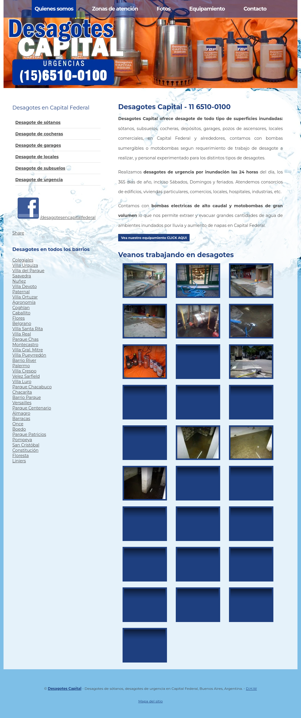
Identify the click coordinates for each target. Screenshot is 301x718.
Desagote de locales (36, 156)
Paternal (21, 291)
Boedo (19, 429)
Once (17, 424)
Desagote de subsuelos (40, 168)
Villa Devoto (24, 286)
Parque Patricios (29, 434)
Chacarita (22, 392)
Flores (18, 318)
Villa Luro (21, 381)
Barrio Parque (26, 397)
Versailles (21, 402)
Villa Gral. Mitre (27, 350)
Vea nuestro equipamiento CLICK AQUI (154, 238)
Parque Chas (25, 339)
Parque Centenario (31, 408)
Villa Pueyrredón (29, 355)
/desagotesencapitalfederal (68, 217)
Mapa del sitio (150, 701)
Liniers (19, 461)
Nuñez (19, 281)
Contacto (255, 9)
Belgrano (21, 323)
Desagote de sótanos (38, 122)
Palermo (21, 365)
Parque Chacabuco (32, 387)
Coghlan (21, 307)
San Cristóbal (25, 445)
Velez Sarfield (26, 376)
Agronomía (24, 302)
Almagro (21, 413)
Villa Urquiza (25, 265)
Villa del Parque (28, 270)
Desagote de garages (38, 145)
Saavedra (21, 276)
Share (18, 233)
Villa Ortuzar (25, 297)
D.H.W (251, 688)
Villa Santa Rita (27, 328)
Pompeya (22, 439)
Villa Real (21, 334)
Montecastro (25, 344)
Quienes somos (54, 9)
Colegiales (22, 260)
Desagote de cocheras (39, 133)
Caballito (21, 313)
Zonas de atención (115, 9)
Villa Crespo (24, 371)
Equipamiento (207, 9)
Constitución (25, 450)
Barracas (21, 418)
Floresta (20, 455)
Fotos (163, 9)
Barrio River (24, 360)
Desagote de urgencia (39, 179)
